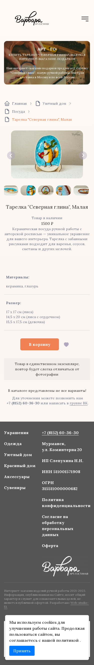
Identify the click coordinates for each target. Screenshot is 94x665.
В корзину (39, 344)
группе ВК (79, 403)
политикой (68, 640)
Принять (22, 650)
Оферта (50, 545)
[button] (11, 155)
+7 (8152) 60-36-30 (23, 403)
